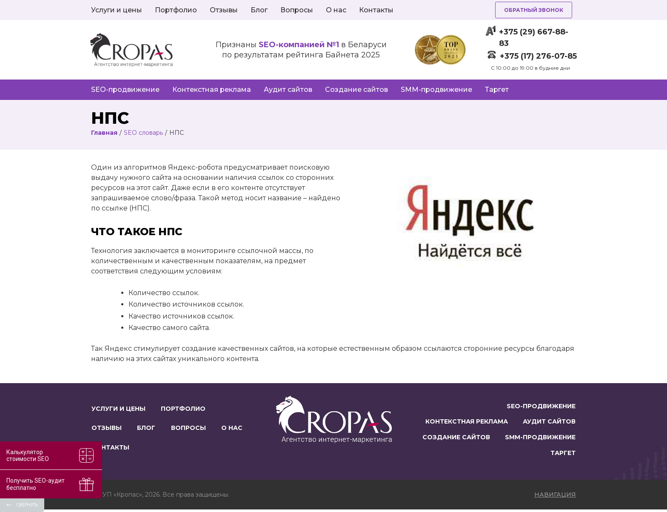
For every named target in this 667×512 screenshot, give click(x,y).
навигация (555, 497)
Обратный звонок (533, 10)
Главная (104, 133)
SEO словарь (143, 133)
